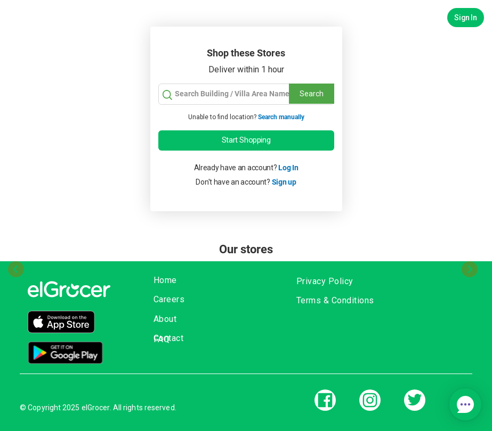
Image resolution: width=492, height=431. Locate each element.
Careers (169, 299)
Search (312, 93)
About (165, 319)
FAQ (162, 339)
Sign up (284, 182)
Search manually (281, 117)
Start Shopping (246, 140)
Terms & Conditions (335, 300)
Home (165, 280)
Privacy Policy (324, 281)
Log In (288, 167)
